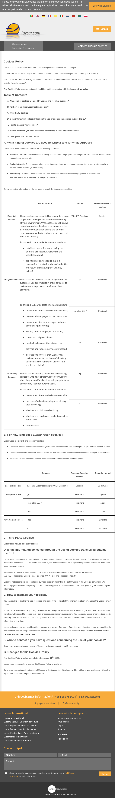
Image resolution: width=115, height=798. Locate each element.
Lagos (60, 725)
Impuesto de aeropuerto (69, 718)
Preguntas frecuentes (23, 48)
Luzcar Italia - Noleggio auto (17, 736)
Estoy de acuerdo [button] (102, 6)
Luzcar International (14, 718)
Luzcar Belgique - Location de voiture (21, 721)
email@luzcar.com (89, 696)
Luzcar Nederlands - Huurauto (18, 740)
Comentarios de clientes (92, 45)
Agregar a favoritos (45, 703)
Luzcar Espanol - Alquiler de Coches (20, 725)
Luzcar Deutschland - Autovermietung (21, 733)
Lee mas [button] (37, 9)
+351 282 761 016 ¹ (66, 696)
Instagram (63, 734)
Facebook (63, 738)
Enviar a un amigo (71, 703)
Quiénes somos (19, 44)
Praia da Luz (63, 721)
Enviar (105, 773)
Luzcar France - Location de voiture (20, 729)
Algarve (61, 729)
